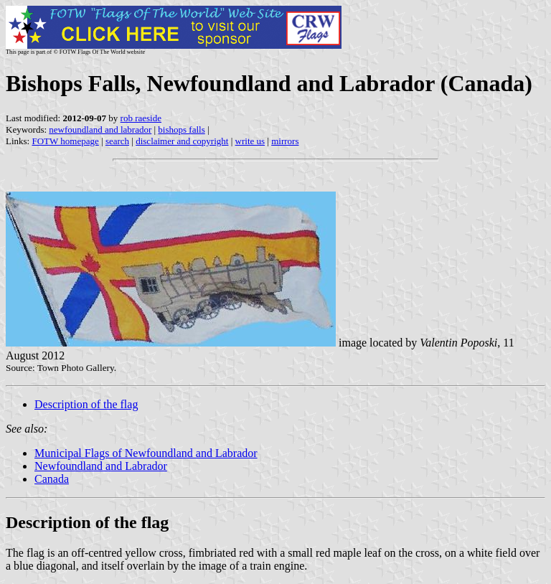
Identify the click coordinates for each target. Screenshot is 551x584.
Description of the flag (86, 404)
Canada (51, 479)
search (117, 141)
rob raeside (141, 118)
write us (250, 141)
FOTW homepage (65, 141)
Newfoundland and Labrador (100, 466)
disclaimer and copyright (182, 141)
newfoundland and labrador (100, 129)
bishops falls (181, 129)
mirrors (284, 141)
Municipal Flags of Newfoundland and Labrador (146, 453)
